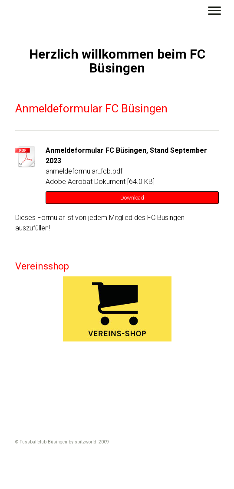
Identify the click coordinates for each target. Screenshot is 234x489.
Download (132, 197)
